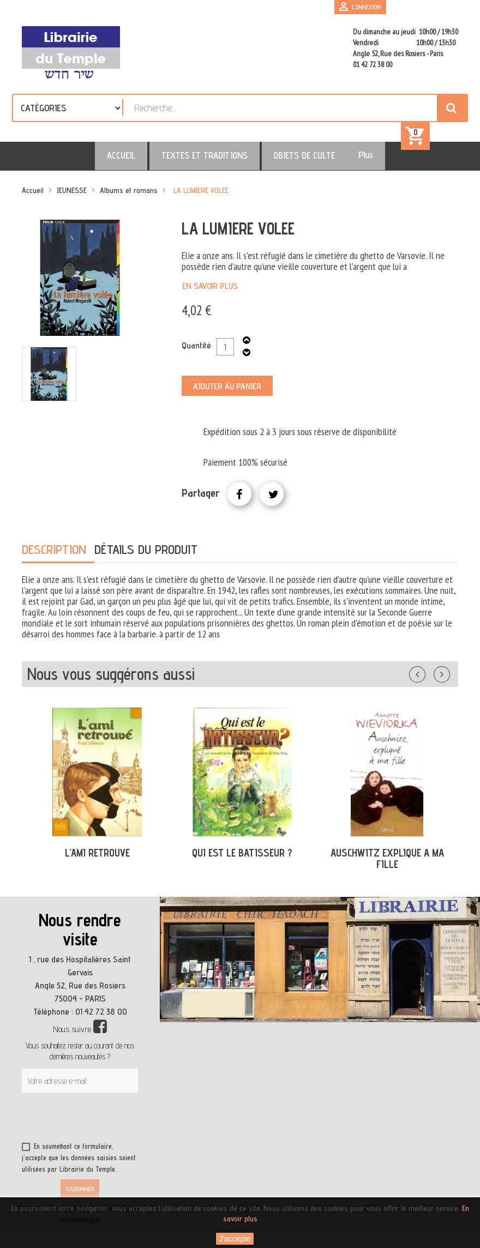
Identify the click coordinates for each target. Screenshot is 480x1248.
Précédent (428, 678)
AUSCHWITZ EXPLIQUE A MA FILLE (387, 864)
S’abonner (80, 1195)
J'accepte (235, 1238)
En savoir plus (210, 292)
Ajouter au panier (227, 392)
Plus (347, 160)
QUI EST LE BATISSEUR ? (242, 859)
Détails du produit (145, 555)
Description (54, 555)
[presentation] (126, 1125)
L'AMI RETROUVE (97, 859)
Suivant (449, 678)
